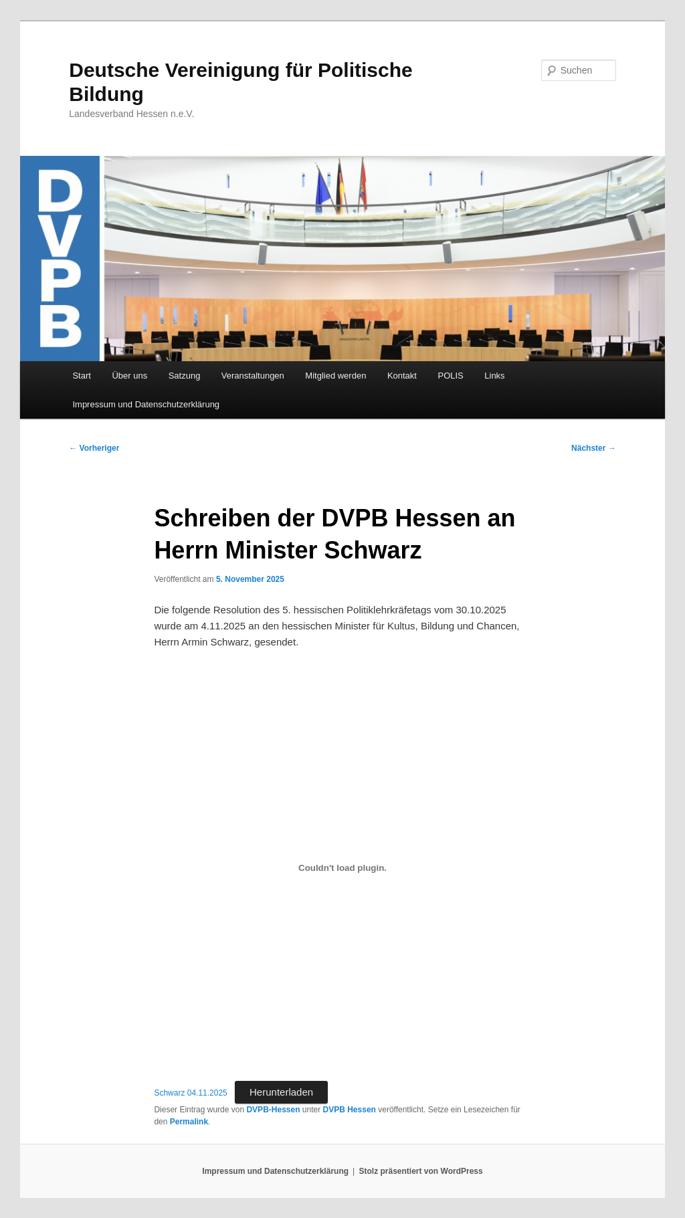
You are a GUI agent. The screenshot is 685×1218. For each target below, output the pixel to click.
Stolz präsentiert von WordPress (421, 1171)
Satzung (185, 376)
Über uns (129, 376)
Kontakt (402, 376)
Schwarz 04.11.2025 (190, 1093)
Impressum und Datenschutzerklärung (145, 404)
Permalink (189, 1121)
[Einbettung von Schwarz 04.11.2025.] (342, 867)
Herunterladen (281, 1092)
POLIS (450, 376)
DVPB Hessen (349, 1109)
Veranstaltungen (252, 376)
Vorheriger (94, 448)
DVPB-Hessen (273, 1109)
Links (494, 376)
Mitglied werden (335, 376)
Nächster (593, 448)
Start (81, 376)
